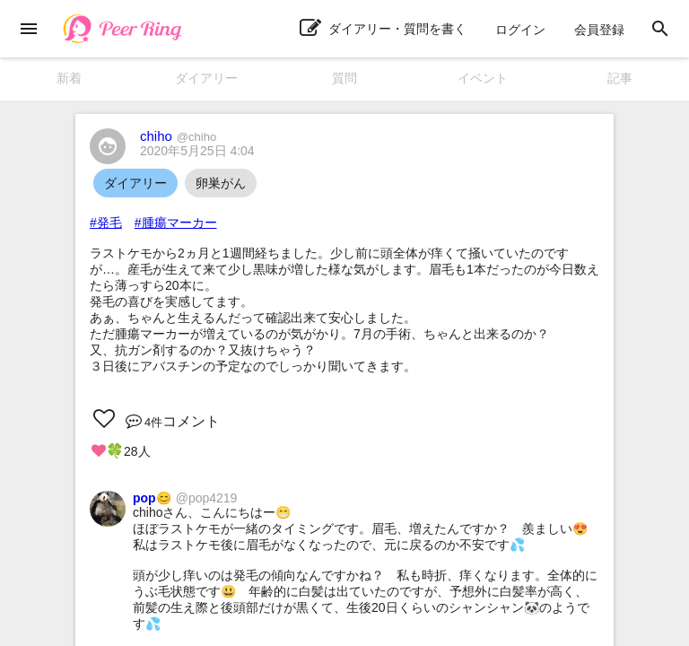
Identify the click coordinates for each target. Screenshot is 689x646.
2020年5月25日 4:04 (197, 151)
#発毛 (106, 222)
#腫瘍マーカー (176, 222)
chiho (178, 136)
